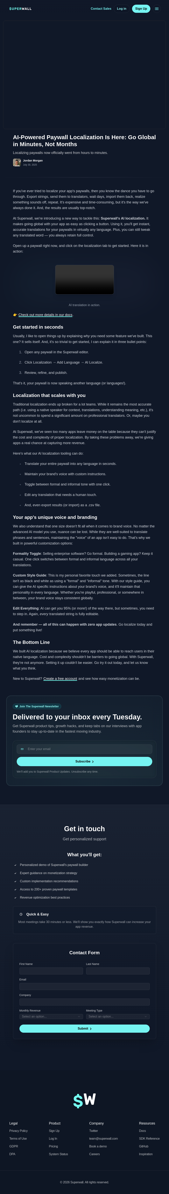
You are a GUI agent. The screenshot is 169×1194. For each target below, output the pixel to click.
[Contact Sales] (101, 8)
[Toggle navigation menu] (155, 9)
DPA (12, 1154)
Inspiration (145, 1154)
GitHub (143, 1146)
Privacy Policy (18, 1130)
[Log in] (122, 9)
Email (22, 979)
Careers (94, 1154)
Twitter (93, 1130)
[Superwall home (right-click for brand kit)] (20, 8)
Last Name (92, 964)
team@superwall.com (103, 1138)
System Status (58, 1154)
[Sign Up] (141, 9)
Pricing (53, 1146)
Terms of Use (18, 1138)
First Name (26, 964)
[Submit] (84, 1029)
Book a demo (98, 1146)
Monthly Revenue (30, 1010)
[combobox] (51, 1016)
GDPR (13, 1146)
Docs (142, 1130)
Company (25, 995)
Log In (53, 1138)
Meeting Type (94, 1010)
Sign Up (54, 1130)
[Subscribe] (84, 761)
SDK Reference (149, 1138)
